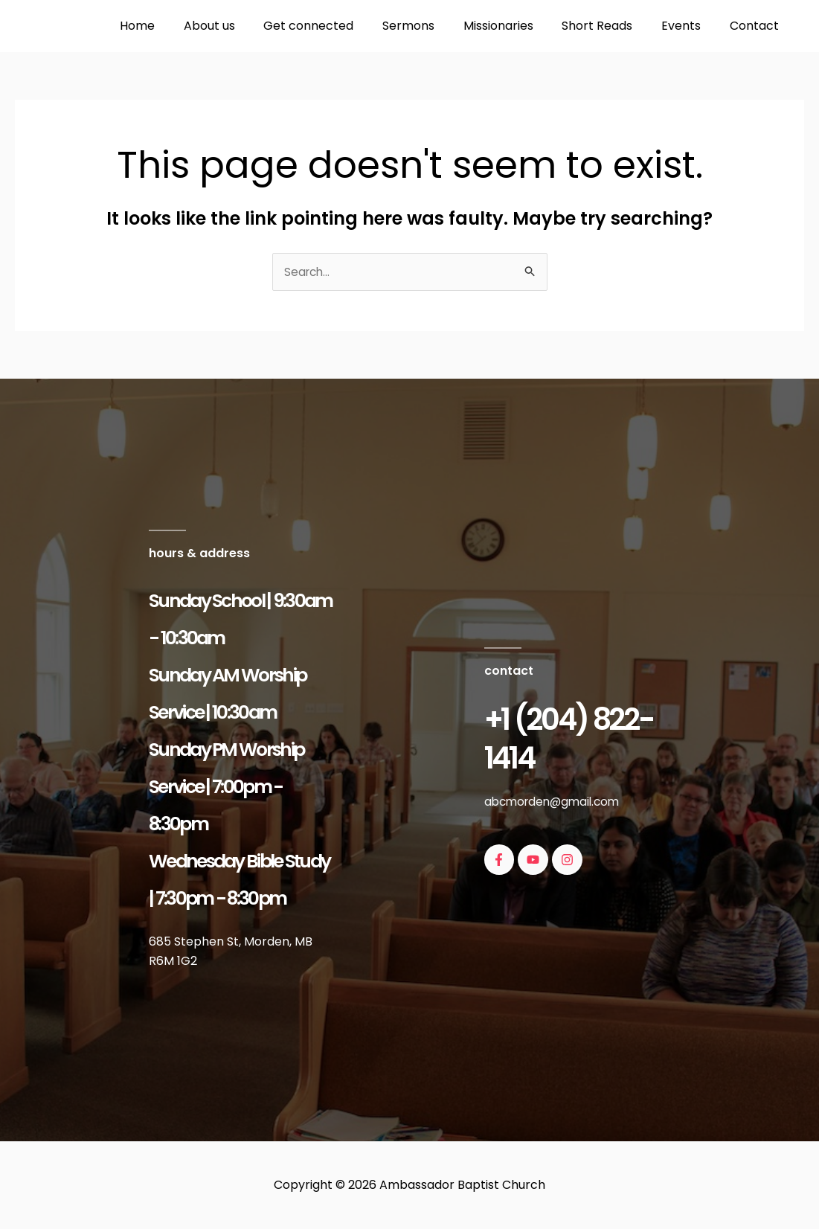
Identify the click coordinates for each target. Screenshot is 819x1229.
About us (241, 25)
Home (174, 25)
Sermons (431, 25)
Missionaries (515, 25)
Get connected (336, 25)
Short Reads (609, 25)
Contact (756, 25)
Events (688, 25)
